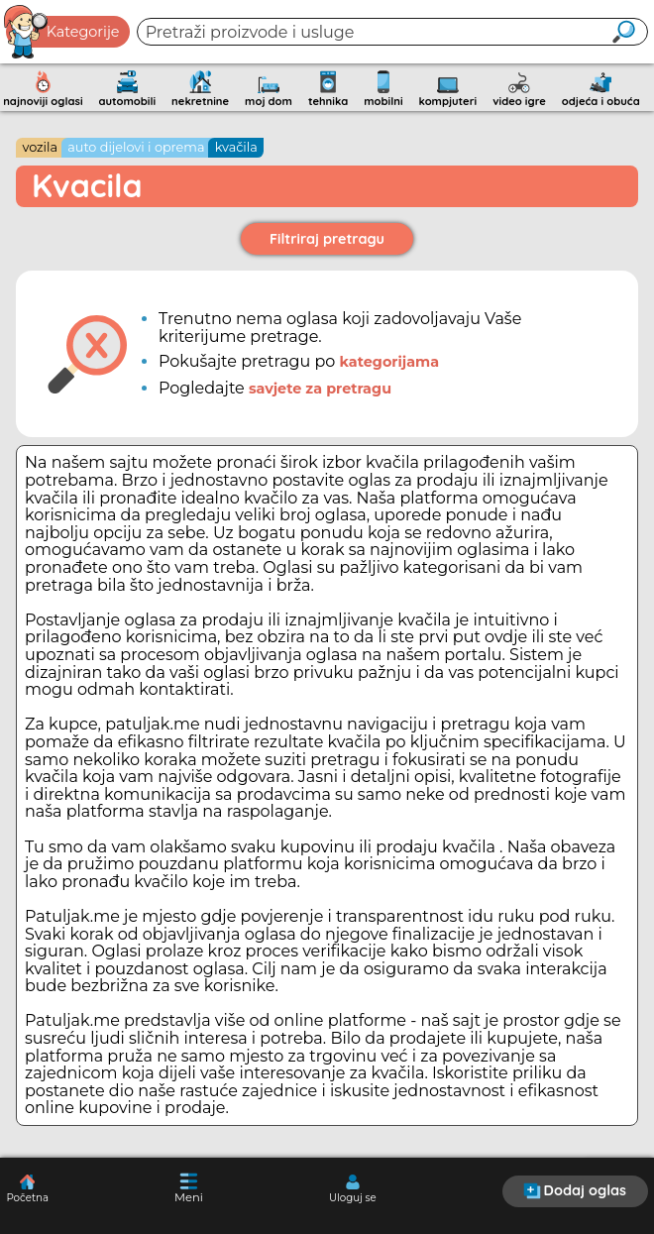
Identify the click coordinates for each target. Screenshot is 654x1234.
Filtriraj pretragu (327, 239)
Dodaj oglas (574, 1190)
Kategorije (62, 32)
